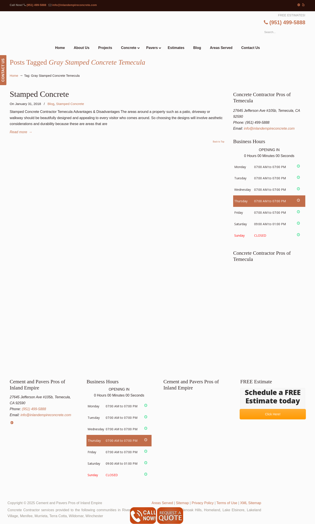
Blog (50, 104)
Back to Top (218, 142)
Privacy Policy (203, 503)
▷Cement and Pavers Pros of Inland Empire (166, 27)
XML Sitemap (250, 503)
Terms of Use (226, 503)
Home (14, 75)
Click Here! (272, 413)
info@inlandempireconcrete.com (74, 5)
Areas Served (162, 503)
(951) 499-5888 (36, 5)
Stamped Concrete (39, 94)
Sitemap (182, 503)
